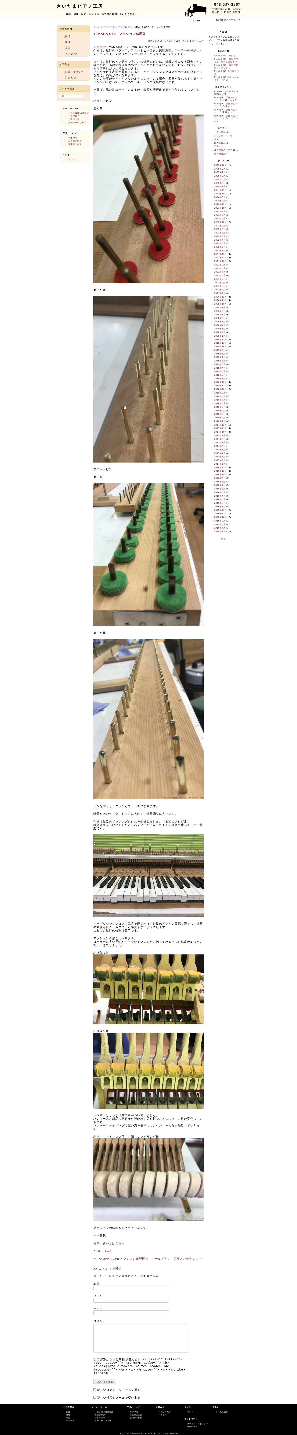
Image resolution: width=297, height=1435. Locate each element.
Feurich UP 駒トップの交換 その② (226, 78)
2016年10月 (220, 474)
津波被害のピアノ (223, 150)
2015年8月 (220, 524)
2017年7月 (220, 442)
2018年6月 (220, 403)
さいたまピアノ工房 (104, 27)
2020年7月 (220, 314)
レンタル (70, 53)
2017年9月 (220, 435)
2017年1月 (220, 464)
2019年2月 (220, 375)
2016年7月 (220, 485)
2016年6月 (220, 489)
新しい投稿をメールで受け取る (119, 1397)
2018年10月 (220, 389)
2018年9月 (220, 393)
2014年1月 (220, 531)
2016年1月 (220, 506)
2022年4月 (220, 240)
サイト (98, 1308)
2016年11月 (220, 471)
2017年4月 (220, 453)
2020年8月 (220, 311)
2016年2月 (220, 503)
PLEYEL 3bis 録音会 (225, 91)
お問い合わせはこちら (109, 1243)
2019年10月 (220, 346)
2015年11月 (220, 513)
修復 (216, 139)
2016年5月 (220, 492)
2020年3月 (220, 329)
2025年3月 (220, 183)
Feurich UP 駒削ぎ (225, 55)
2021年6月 (220, 275)
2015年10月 (220, 517)
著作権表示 (192, 1427)
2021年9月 (220, 265)
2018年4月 (220, 410)
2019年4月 (220, 368)
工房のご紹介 (75, 141)
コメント (99, 1321)
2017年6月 (220, 446)
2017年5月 (220, 449)
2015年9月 (220, 521)
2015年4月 (220, 528)
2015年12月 (220, 510)
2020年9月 (220, 307)
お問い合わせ (73, 71)
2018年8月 (220, 396)
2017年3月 (220, 457)
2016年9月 (220, 478)
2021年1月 (220, 293)
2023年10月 (220, 208)
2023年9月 (220, 211)
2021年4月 (220, 282)
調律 (67, 36)
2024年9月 (220, 197)
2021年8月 (220, 268)
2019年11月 (220, 343)
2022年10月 (220, 222)
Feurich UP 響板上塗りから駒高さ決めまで (226, 60)
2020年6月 (220, 318)
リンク (71, 159)
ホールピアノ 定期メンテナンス (175, 1258)
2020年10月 (220, 304)
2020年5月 (220, 321)
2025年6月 (220, 176)
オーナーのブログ (77, 122)
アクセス (70, 77)
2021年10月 (220, 261)
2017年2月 (220, 460)
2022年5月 (220, 236)
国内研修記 (220, 143)
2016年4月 (220, 496)
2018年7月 (220, 400)
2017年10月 (220, 432)
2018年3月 (220, 414)
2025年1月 (220, 186)
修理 (67, 42)
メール (98, 1296)
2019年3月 (220, 371)
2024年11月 (220, 190)
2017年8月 (220, 439)
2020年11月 (220, 300)
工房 (109, 1251)
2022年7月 (220, 233)
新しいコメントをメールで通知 (119, 1389)
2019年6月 (220, 361)
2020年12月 (220, 297)
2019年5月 (220, 364)
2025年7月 (220, 172)
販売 (67, 47)
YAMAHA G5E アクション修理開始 (123, 1258)
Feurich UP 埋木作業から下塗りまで (226, 66)
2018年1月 (220, 421)
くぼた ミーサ (231, 118)
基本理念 (72, 138)
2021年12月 (220, 254)
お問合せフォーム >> (228, 19)
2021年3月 (220, 286)
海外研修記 (220, 153)
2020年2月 (220, 332)
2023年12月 (220, 204)
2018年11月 (220, 385)
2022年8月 (220, 229)
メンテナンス (221, 136)
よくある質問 (222, 1412)
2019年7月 (220, 357)
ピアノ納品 (220, 132)
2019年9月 (220, 350)
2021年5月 (220, 279)
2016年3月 (220, 499)
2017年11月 (220, 428)
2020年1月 (220, 336)
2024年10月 (220, 193)
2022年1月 (220, 250)
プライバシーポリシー (197, 1424)
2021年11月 (220, 257)
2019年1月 (220, 378)
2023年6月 (220, 218)
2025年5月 (220, 179)
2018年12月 (220, 382)
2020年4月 (220, 325)
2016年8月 (220, 482)
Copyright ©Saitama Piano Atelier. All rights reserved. (148, 1433)
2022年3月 (220, 243)
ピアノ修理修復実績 (78, 113)
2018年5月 (220, 407)
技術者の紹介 (75, 144)
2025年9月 (220, 169)
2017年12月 (220, 425)
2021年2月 (220, 289)
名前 (96, 1283)
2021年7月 (220, 272)
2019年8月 (220, 354)
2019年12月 (220, 339)
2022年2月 (220, 247)
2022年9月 (220, 226)
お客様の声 (74, 119)
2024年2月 (220, 201)
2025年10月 (220, 165)
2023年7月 (220, 215)
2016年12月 (220, 467)
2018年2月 (220, 417)
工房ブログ (124, 27)
